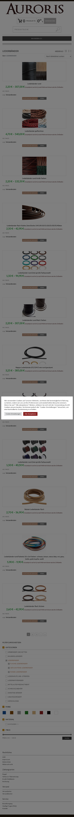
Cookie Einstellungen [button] (13, 414)
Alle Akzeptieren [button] (30, 414)
